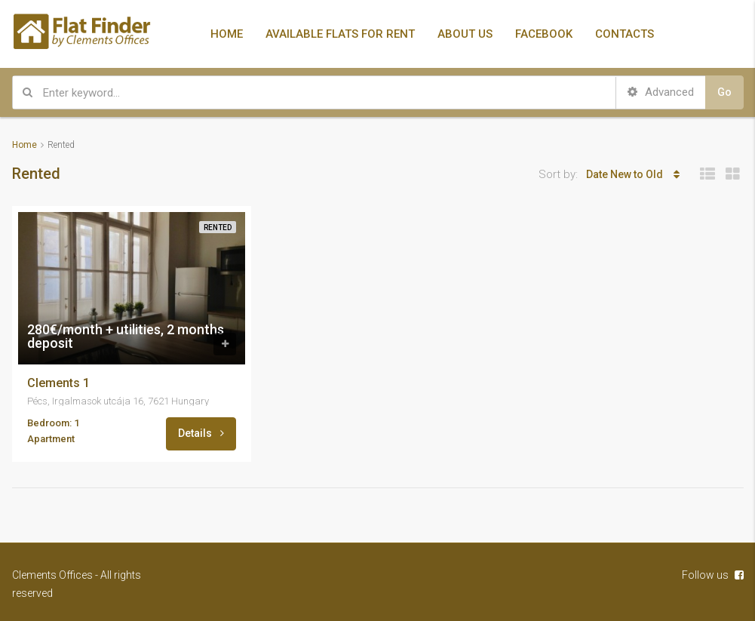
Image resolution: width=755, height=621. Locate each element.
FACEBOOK (543, 34)
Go (724, 92)
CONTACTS (624, 34)
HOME (226, 34)
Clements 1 (58, 383)
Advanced (661, 92)
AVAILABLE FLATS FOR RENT (340, 34)
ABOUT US (465, 34)
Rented (218, 227)
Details (201, 433)
